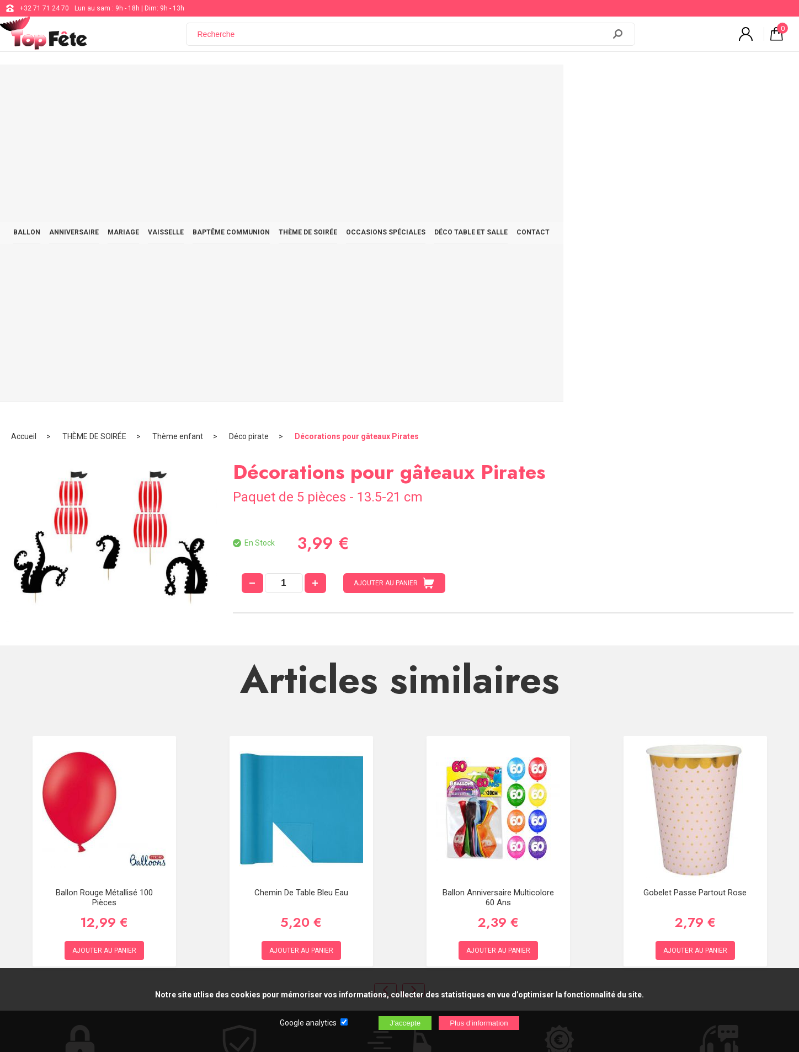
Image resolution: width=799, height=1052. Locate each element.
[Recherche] (402, 40)
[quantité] (284, 265)
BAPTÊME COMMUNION (349, 84)
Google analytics (308, 1022)
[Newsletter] (210, 920)
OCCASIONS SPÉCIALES (524, 84)
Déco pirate (249, 118)
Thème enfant (177, 118)
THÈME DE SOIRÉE (436, 84)
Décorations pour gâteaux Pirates (357, 118)
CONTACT (692, 84)
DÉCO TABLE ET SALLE (620, 84)
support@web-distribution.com (368, 833)
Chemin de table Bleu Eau (301, 575)
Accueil (23, 118)
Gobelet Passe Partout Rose (695, 575)
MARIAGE (221, 84)
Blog (328, 860)
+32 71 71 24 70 (44, 8)
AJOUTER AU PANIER (394, 265)
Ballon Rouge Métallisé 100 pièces (104, 580)
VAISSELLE (273, 84)
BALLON (103, 84)
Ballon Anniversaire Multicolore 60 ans (498, 580)
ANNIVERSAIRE (161, 84)
